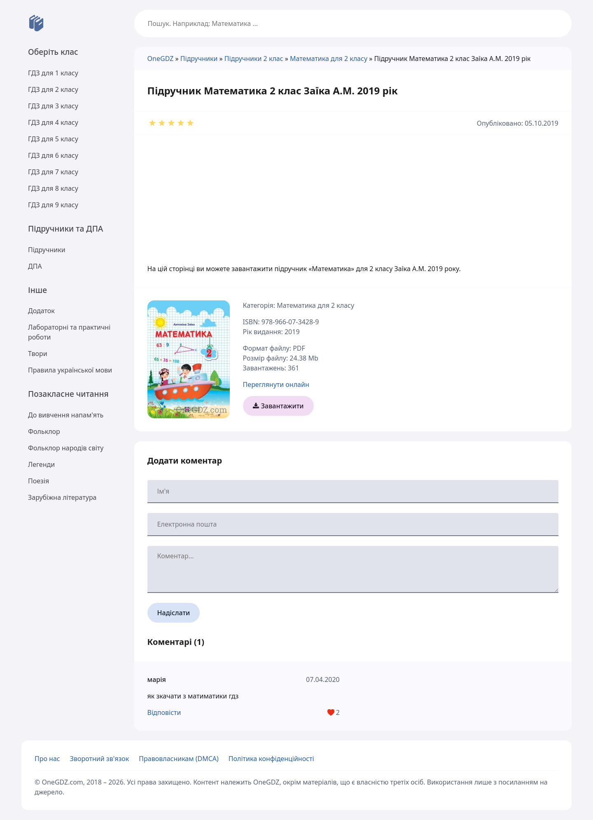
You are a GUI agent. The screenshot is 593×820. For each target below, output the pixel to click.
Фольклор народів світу (65, 447)
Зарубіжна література (62, 497)
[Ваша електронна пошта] (352, 524)
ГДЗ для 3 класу (53, 105)
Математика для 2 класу (328, 58)
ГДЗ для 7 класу (53, 171)
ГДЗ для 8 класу (53, 188)
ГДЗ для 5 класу (53, 138)
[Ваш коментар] (352, 569)
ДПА (35, 266)
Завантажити (278, 405)
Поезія (38, 480)
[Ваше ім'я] (352, 491)
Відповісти (164, 712)
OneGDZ (160, 58)
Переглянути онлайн (276, 384)
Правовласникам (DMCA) (179, 758)
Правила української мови (70, 370)
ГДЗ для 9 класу (53, 204)
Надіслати (173, 612)
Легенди (41, 464)
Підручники (46, 249)
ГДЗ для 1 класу (53, 72)
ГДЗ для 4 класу (53, 122)
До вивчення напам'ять (65, 414)
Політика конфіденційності (271, 758)
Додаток (41, 310)
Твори (37, 353)
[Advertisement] (352, 193)
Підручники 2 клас (253, 58)
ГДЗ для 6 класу (53, 155)
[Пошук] (353, 23)
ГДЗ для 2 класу (53, 89)
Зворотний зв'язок (99, 758)
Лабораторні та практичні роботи (69, 332)
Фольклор (44, 431)
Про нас (47, 758)
